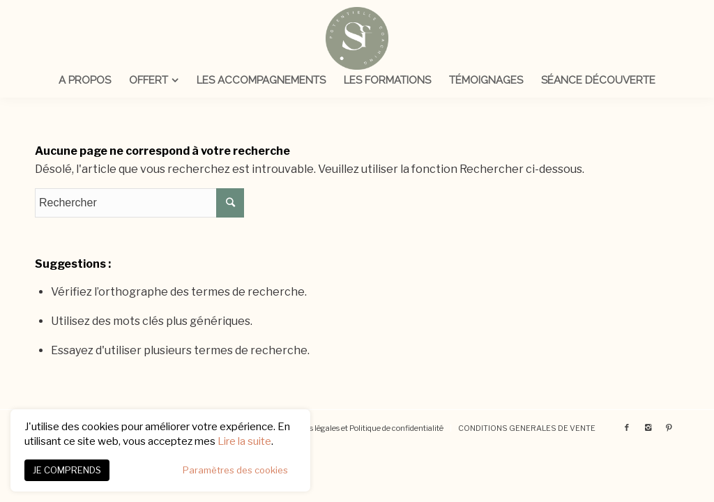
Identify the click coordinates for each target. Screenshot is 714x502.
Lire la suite (244, 441)
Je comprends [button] (67, 470)
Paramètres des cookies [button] (235, 470)
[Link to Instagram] (647, 427)
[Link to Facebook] (626, 427)
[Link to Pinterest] (668, 427)
